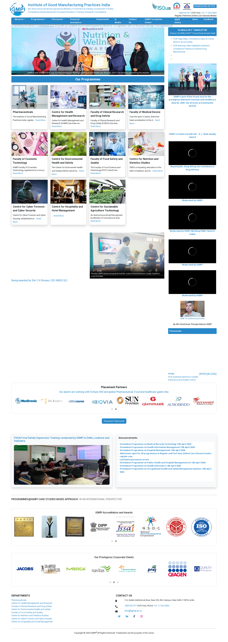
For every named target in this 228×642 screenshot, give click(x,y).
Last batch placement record (134, 462)
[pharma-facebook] (134, 616)
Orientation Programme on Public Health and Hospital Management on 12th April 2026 (163, 465)
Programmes (37, 19)
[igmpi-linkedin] (127, 616)
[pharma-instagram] (141, 616)
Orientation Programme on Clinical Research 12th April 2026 (150, 444)
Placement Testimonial (114, 421)
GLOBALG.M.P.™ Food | (190, 33)
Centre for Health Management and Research (31, 603)
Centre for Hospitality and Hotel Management (32, 621)
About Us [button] (19, 19)
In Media (118, 21)
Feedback (208, 19)
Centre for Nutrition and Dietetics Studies (30, 615)
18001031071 (185, 13)
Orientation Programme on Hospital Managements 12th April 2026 (152, 453)
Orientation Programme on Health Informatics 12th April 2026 (150, 468)
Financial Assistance (75, 21)
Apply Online (177, 21)
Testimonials (102, 19)
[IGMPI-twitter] (119, 616)
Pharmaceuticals (18, 600)
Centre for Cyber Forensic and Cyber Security (31, 618)
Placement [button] (57, 19)
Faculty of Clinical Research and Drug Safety (31, 606)
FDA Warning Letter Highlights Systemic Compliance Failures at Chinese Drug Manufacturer (191, 48)
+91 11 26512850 (209, 13)
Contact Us (132, 21)
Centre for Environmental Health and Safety (30, 609)
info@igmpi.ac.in (52, 26)
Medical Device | (172, 33)
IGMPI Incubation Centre (153, 21)
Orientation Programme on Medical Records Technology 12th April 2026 (155, 447)
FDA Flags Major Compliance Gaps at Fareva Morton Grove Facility (193, 40)
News (195, 19)
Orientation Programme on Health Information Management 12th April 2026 (157, 450)
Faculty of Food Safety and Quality (27, 612)
